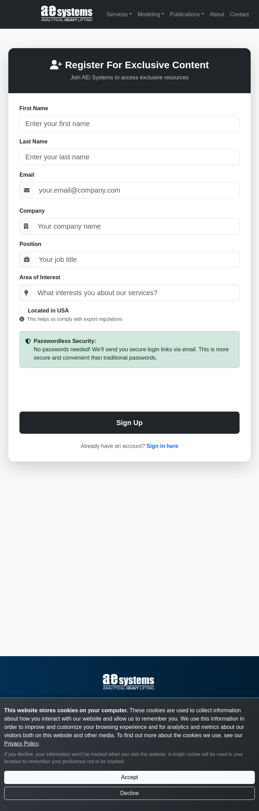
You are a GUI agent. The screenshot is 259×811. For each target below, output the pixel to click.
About (217, 14)
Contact (239, 14)
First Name (33, 108)
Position (30, 244)
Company (32, 211)
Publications (185, 14)
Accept (129, 777)
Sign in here (162, 446)
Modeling (148, 14)
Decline (129, 793)
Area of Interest (39, 277)
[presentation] (129, 389)
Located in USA (48, 311)
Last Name (33, 141)
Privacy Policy (21, 744)
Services (117, 14)
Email (26, 175)
